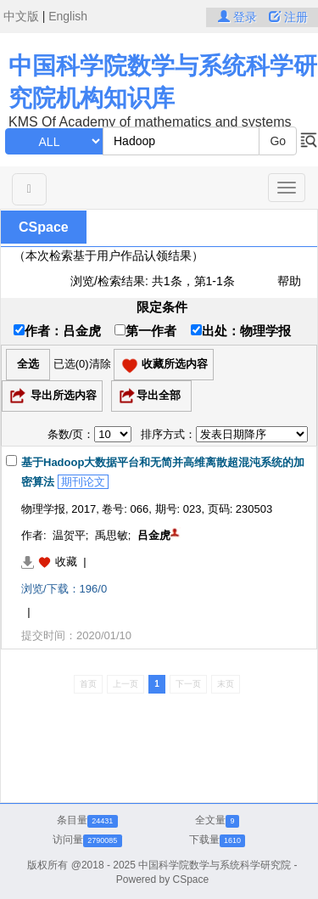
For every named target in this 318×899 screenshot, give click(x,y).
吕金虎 (153, 535)
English (67, 16)
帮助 (289, 281)
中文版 (21, 16)
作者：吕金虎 (57, 330)
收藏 (66, 561)
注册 (288, 17)
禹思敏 (111, 535)
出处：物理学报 (241, 330)
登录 (239, 17)
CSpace (44, 227)
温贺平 (69, 535)
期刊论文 (83, 481)
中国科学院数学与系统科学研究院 (214, 865)
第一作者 (145, 330)
